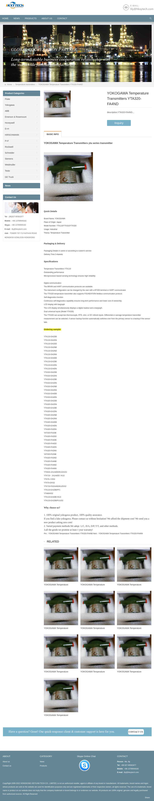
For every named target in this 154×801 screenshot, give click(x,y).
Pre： (46, 534)
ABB (7, 111)
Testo (7, 171)
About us (47, 18)
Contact (62, 18)
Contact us (7, 766)
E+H (7, 129)
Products (31, 18)
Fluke (7, 99)
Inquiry (118, 123)
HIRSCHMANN (12, 135)
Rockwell (9, 147)
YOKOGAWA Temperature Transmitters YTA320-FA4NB (70, 534)
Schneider (9, 153)
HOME (5, 18)
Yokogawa (9, 105)
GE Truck (9, 177)
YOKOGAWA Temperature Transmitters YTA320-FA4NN (121, 534)
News (17, 18)
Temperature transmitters (25, 84)
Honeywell (10, 123)
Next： (96, 534)
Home (9, 84)
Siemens (9, 159)
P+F (7, 141)
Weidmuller (10, 164)
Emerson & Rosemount (15, 117)
